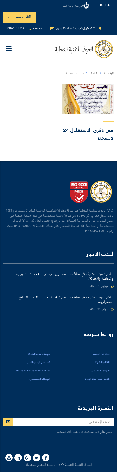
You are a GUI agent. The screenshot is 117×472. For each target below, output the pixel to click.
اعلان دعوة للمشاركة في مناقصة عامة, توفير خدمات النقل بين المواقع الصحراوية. (66, 300)
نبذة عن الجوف (101, 354)
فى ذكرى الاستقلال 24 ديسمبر (88, 134)
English (105, 6)
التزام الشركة (102, 362)
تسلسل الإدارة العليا (38, 362)
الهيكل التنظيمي (39, 379)
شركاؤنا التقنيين (101, 371)
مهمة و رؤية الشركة (39, 354)
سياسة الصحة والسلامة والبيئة (33, 371)
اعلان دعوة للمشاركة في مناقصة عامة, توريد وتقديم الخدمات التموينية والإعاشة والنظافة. (65, 276)
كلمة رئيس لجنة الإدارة (97, 379)
